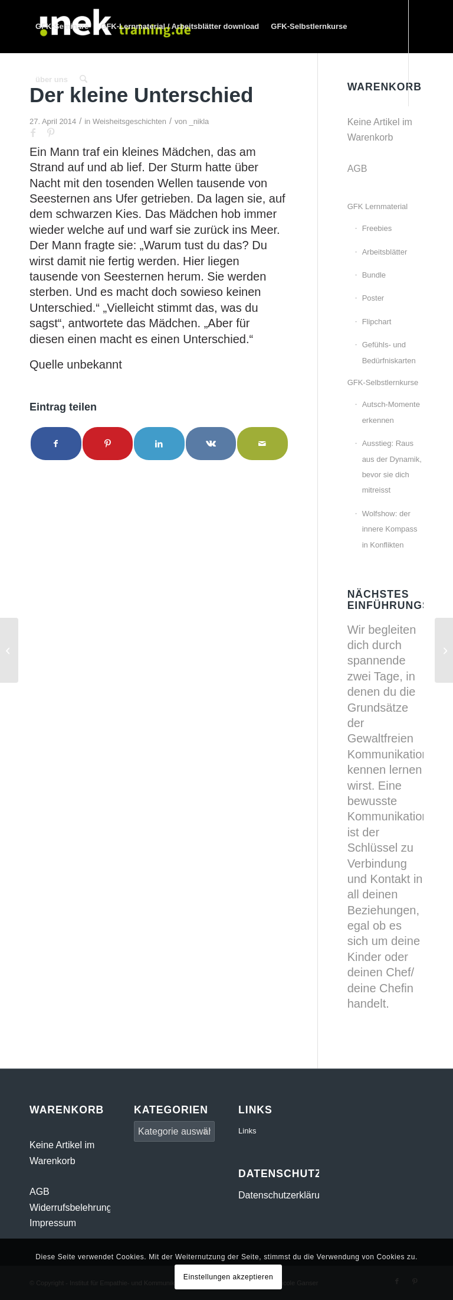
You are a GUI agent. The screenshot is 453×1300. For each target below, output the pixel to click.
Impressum (52, 1223)
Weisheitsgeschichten (129, 121)
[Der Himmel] (9, 650)
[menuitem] (61, 26)
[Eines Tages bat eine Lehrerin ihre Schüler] (444, 650)
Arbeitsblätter (385, 251)
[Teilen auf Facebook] (56, 443)
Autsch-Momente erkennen (391, 412)
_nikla (199, 121)
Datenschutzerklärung (284, 1195)
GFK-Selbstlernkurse (383, 382)
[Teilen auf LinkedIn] (159, 443)
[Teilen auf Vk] (211, 443)
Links (247, 1130)
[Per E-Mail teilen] (262, 443)
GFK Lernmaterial (377, 206)
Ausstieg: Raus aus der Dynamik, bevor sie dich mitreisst (392, 466)
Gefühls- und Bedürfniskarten (389, 352)
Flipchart (377, 321)
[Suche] (83, 79)
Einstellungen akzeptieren (228, 1277)
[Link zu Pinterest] (51, 132)
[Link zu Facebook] (33, 132)
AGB (357, 169)
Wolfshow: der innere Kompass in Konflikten (390, 529)
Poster (373, 298)
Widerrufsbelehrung (70, 1208)
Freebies (377, 228)
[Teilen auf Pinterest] (108, 443)
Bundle (374, 275)
